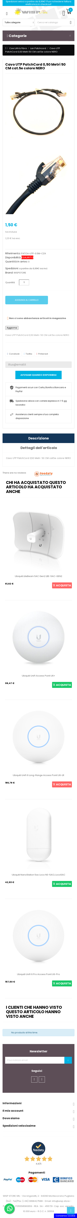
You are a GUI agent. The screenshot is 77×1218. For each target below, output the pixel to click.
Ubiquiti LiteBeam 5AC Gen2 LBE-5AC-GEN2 (38, 576)
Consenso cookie (65, 1215)
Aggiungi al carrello (26, 300)
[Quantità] (24, 282)
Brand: (9, 272)
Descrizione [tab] (38, 438)
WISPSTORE (20, 272)
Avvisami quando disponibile (38, 375)
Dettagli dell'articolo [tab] (38, 447)
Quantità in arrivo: (16, 261)
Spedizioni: (12, 268)
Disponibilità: (13, 257)
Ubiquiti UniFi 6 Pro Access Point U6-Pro (38, 974)
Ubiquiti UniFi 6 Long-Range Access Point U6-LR (38, 775)
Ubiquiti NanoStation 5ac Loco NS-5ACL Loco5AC (38, 874)
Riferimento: (13, 253)
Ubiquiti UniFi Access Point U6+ (38, 675)
